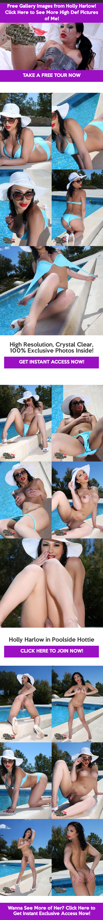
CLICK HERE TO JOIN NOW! (51, 651)
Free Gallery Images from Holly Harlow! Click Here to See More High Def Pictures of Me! (51, 12)
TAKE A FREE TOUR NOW (51, 76)
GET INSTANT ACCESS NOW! (51, 362)
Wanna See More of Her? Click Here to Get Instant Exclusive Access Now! (51, 911)
